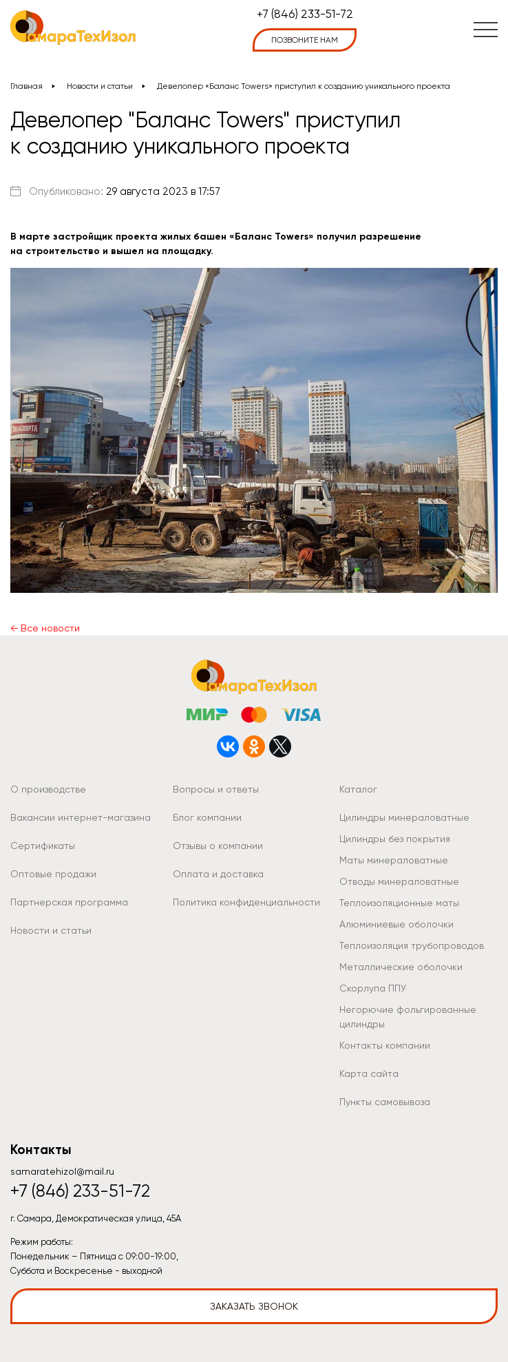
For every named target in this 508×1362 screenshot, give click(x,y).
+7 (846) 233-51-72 (305, 14)
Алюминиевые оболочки (396, 924)
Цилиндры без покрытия (394, 838)
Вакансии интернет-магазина (80, 817)
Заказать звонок (254, 1306)
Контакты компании (384, 1045)
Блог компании (207, 817)
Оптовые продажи (53, 873)
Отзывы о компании (218, 845)
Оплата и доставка (218, 873)
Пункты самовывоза (384, 1101)
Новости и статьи (100, 86)
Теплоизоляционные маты (399, 902)
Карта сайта (369, 1073)
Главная (26, 86)
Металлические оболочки (401, 966)
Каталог (358, 789)
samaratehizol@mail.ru (62, 1171)
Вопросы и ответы (216, 789)
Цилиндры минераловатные (404, 817)
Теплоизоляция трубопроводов (411, 945)
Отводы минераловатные (399, 881)
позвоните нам (304, 40)
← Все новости (45, 627)
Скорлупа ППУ (372, 988)
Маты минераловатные (393, 860)
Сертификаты (42, 845)
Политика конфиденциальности (246, 902)
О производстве (48, 789)
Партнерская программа (69, 902)
